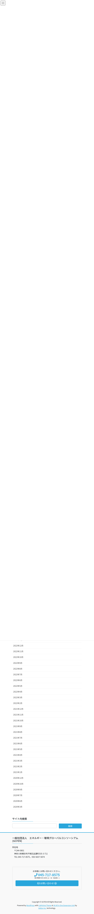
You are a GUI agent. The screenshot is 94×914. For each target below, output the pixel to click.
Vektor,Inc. (42, 908)
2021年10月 (18, 720)
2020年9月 (17, 789)
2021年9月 (17, 726)
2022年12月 (18, 645)
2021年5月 (17, 749)
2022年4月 (17, 691)
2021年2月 (17, 766)
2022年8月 (17, 668)
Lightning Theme (45, 905)
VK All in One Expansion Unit (64, 905)
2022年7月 (17, 674)
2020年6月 (17, 801)
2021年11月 (18, 714)
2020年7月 (17, 795)
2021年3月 (17, 760)
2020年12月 (18, 778)
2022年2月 (17, 703)
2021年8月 (17, 732)
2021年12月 (18, 709)
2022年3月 (17, 697)
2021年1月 (17, 772)
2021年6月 (17, 743)
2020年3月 (17, 806)
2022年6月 (17, 680)
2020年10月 (18, 783)
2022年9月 (17, 663)
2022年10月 (18, 657)
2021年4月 (17, 755)
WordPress (30, 905)
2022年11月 (18, 651)
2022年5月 (17, 686)
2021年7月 (17, 737)
